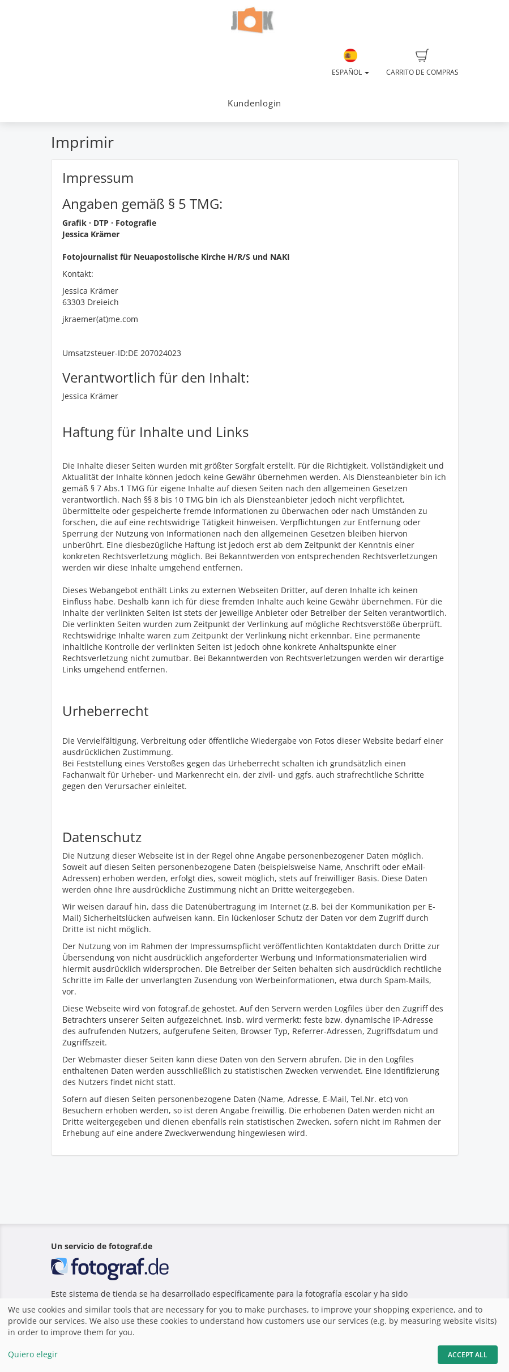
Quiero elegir (33, 1354)
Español (350, 63)
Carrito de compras (422, 63)
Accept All (467, 1355)
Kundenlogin (254, 103)
